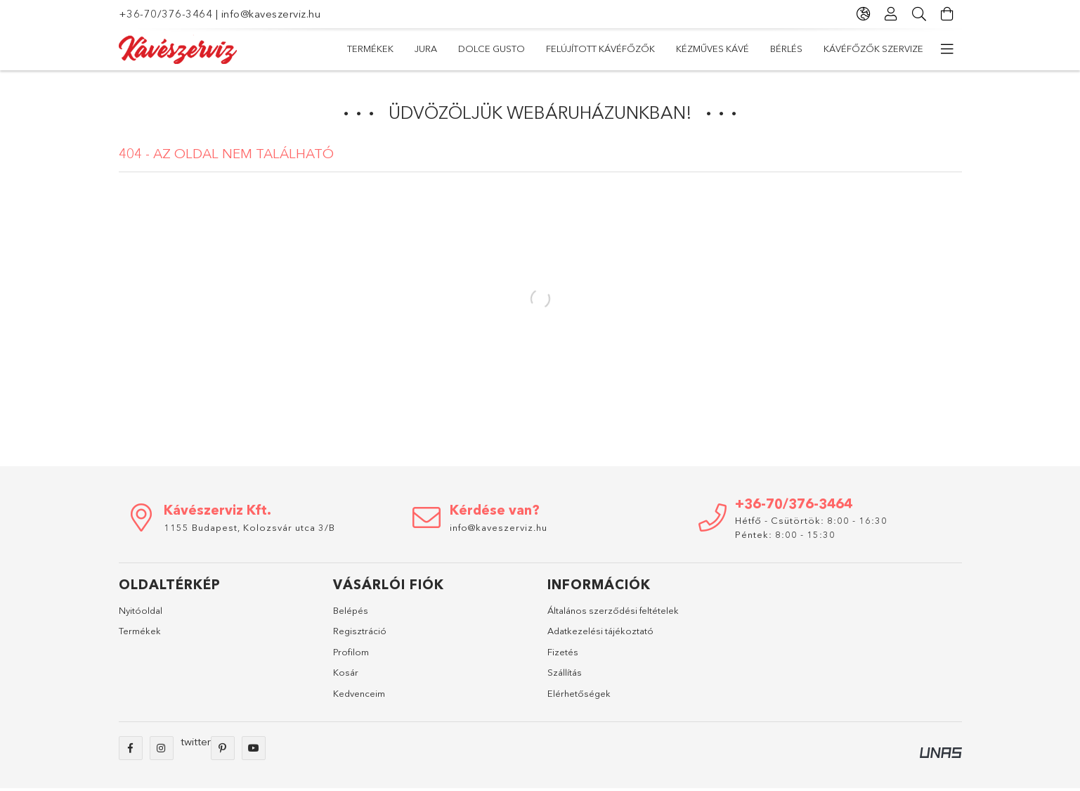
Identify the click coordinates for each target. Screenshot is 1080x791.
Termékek (140, 630)
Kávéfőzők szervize (873, 48)
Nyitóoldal (140, 610)
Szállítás (564, 672)
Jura (426, 48)
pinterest (223, 748)
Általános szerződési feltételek (613, 610)
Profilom (351, 651)
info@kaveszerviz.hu (271, 13)
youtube (254, 748)
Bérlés (786, 48)
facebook (131, 748)
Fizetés (562, 651)
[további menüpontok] (948, 49)
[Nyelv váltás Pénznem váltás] (864, 14)
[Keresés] (920, 14)
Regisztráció (359, 630)
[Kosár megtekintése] (948, 14)
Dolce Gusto (491, 48)
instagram (162, 748)
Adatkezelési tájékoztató (600, 630)
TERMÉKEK (370, 48)
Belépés (350, 610)
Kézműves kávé (712, 48)
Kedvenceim (359, 693)
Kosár (345, 672)
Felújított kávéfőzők (600, 48)
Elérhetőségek (579, 693)
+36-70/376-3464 (166, 13)
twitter (196, 741)
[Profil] (892, 14)
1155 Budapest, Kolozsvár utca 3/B (249, 527)
